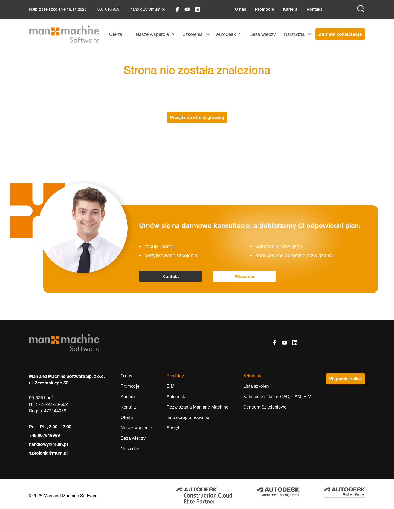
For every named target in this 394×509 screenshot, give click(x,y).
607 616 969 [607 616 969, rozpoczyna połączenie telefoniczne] (108, 9)
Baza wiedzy (133, 438)
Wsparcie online (345, 378)
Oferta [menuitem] (115, 34)
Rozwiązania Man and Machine (197, 407)
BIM (171, 386)
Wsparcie (244, 276)
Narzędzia (131, 448)
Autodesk (176, 396)
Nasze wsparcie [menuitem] (152, 34)
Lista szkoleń (256, 386)
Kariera (290, 9)
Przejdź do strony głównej (197, 117)
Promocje (264, 9)
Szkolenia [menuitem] (192, 34)
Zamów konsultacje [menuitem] (340, 34)
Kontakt (314, 9)
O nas (240, 9)
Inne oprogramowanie (188, 417)
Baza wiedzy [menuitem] (263, 34)
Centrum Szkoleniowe (264, 407)
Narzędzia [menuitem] (294, 34)
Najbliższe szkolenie (57, 9)
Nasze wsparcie (136, 427)
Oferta (127, 417)
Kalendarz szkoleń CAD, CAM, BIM (277, 396)
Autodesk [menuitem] (226, 34)
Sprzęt (173, 427)
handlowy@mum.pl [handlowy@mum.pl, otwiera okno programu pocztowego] (147, 9)
